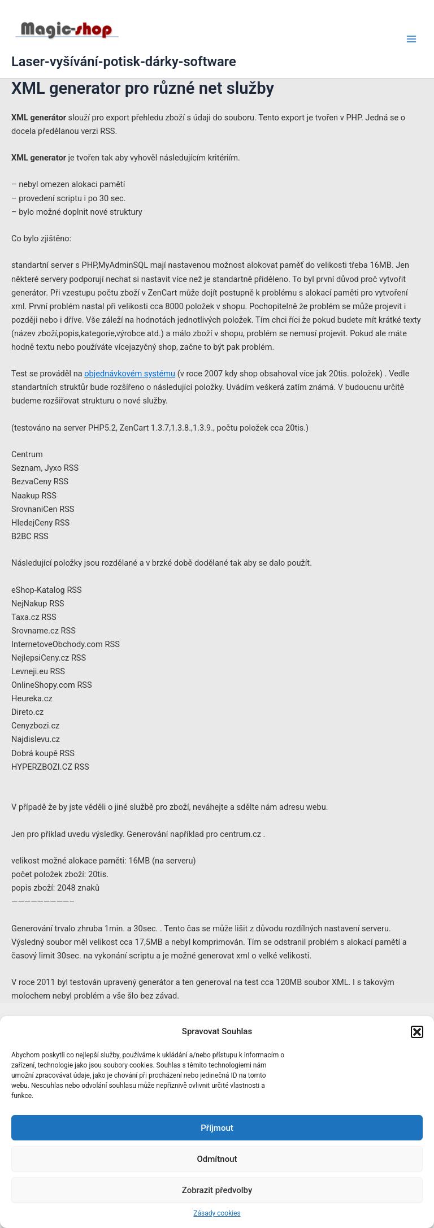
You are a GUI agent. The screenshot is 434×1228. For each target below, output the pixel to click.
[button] (417, 1032)
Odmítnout (217, 1159)
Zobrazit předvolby (217, 1190)
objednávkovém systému (129, 373)
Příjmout (217, 1128)
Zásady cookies (216, 1213)
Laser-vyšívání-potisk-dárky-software (123, 62)
